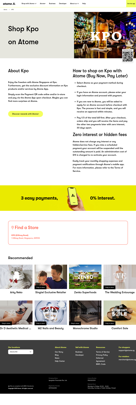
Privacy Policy (102, 355)
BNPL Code (100, 364)
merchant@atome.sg (127, 360)
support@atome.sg (127, 350)
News (57, 358)
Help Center (60, 361)
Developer (63, 3)
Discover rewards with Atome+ (25, 114)
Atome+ (43, 3)
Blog (57, 355)
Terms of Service (103, 352)
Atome (5, 9)
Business (52, 3)
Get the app (131, 3)
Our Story (59, 352)
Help (84, 3)
